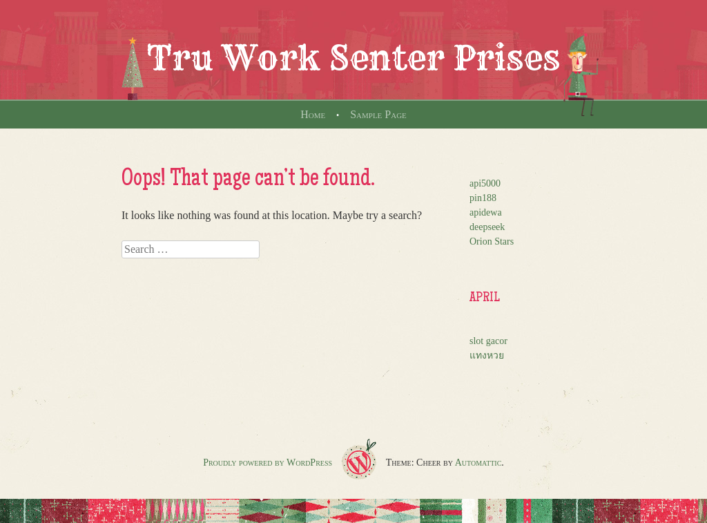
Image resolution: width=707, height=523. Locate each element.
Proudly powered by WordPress (267, 462)
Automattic (478, 462)
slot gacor (488, 341)
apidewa (485, 212)
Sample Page (378, 114)
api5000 (485, 183)
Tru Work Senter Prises (353, 58)
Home (312, 114)
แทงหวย (486, 355)
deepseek (487, 227)
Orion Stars (491, 241)
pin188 (482, 198)
